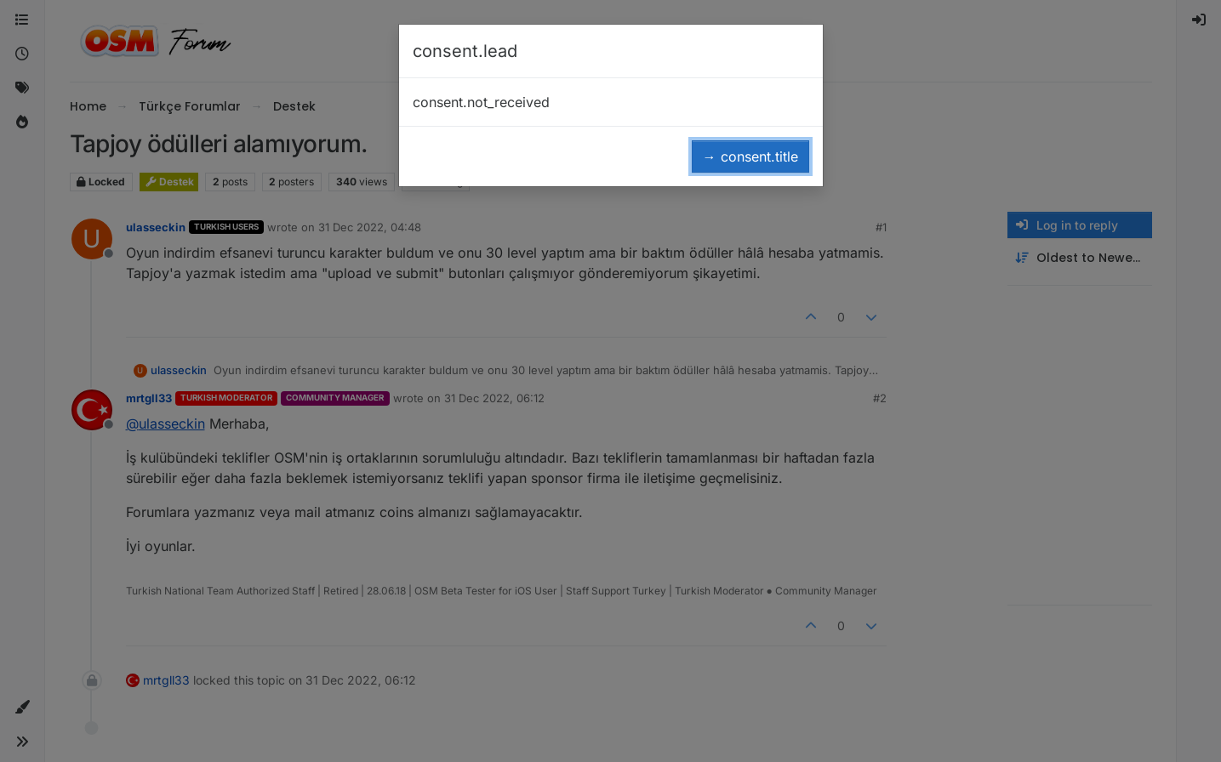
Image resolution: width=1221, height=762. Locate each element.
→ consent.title (750, 156)
